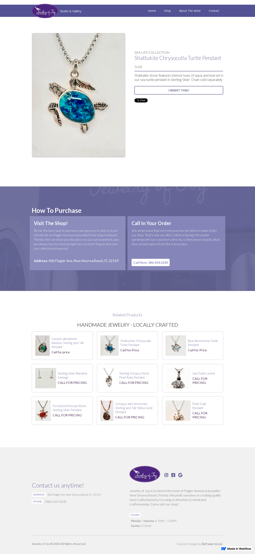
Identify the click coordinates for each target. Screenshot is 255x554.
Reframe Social (212, 544)
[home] (56, 11)
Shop (167, 11)
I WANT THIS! (178, 90)
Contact (214, 11)
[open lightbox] (78, 95)
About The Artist (190, 11)
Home (152, 11)
